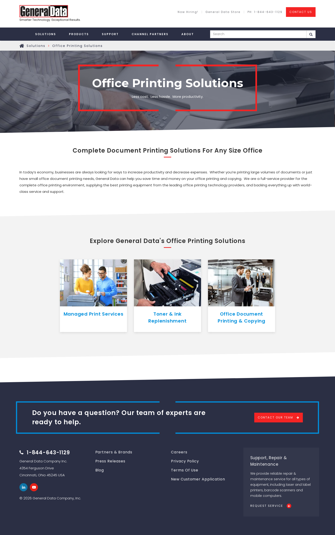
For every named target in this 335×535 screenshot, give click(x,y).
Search (311, 34)
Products (79, 34)
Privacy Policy (185, 461)
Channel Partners (150, 34)
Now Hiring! (188, 12)
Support (110, 34)
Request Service (266, 506)
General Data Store (222, 12)
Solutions (45, 34)
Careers (179, 452)
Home (22, 45)
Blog (99, 470)
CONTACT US (300, 12)
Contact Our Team (275, 417)
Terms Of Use (184, 470)
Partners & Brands (113, 452)
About (187, 34)
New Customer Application (198, 479)
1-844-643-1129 (48, 452)
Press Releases (110, 461)
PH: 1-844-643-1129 (265, 12)
